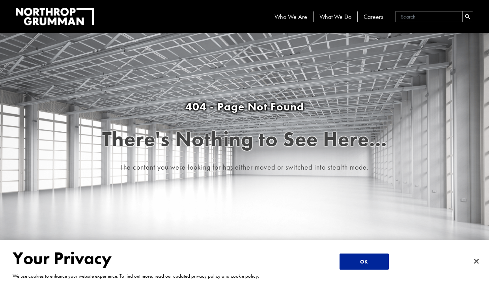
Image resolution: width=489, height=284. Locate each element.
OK (364, 261)
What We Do (335, 17)
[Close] (476, 261)
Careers (373, 17)
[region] (244, 262)
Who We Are (290, 17)
